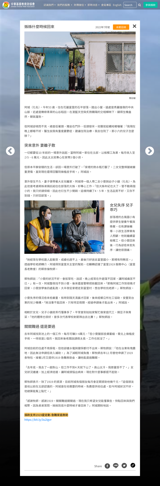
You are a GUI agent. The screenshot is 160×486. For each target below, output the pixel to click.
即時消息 (93, 5)
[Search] (130, 5)
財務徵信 (79, 5)
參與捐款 (150, 5)
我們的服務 (63, 5)
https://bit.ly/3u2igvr (38, 419)
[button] (14, 244)
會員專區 (106, 5)
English (117, 5)
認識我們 (49, 5)
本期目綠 (121, 27)
